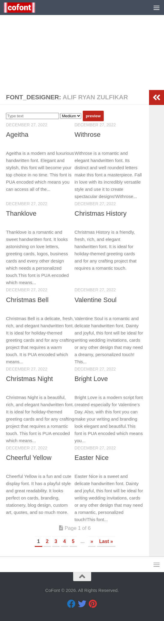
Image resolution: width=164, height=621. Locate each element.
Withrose (88, 134)
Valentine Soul (96, 300)
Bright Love (91, 378)
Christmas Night (29, 378)
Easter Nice (92, 457)
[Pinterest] (93, 604)
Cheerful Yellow (29, 457)
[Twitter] (82, 604)
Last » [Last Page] (106, 541)
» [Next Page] (92, 541)
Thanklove (21, 213)
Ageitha (17, 134)
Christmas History (101, 213)
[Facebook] (71, 604)
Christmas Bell (27, 300)
